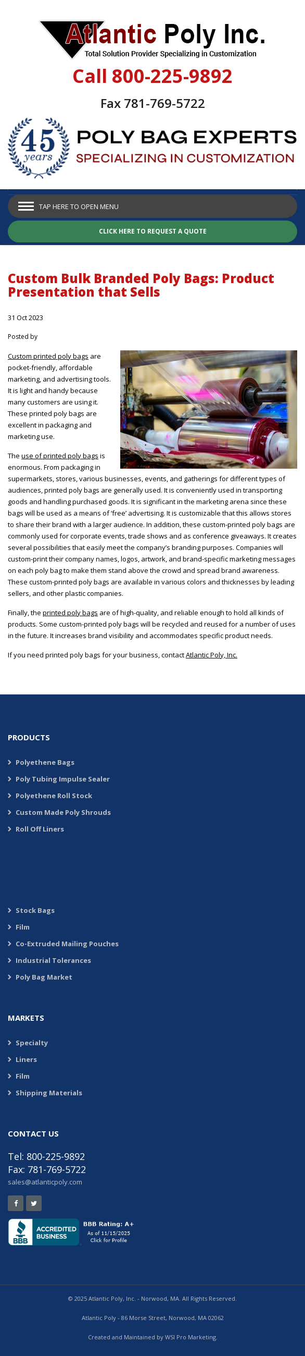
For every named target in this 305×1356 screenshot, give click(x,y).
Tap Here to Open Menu (79, 206)
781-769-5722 (164, 103)
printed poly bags (70, 612)
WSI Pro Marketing (190, 1337)
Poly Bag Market (44, 977)
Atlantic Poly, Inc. (211, 654)
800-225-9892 (172, 76)
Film (23, 927)
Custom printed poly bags (48, 356)
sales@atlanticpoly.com (45, 1182)
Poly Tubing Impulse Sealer (63, 779)
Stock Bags (35, 910)
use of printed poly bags (59, 455)
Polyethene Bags (45, 762)
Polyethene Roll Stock (54, 795)
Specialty (32, 1042)
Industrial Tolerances (53, 960)
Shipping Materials (49, 1092)
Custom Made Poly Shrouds (63, 812)
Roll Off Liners (40, 829)
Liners (26, 1059)
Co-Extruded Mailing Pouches (67, 943)
